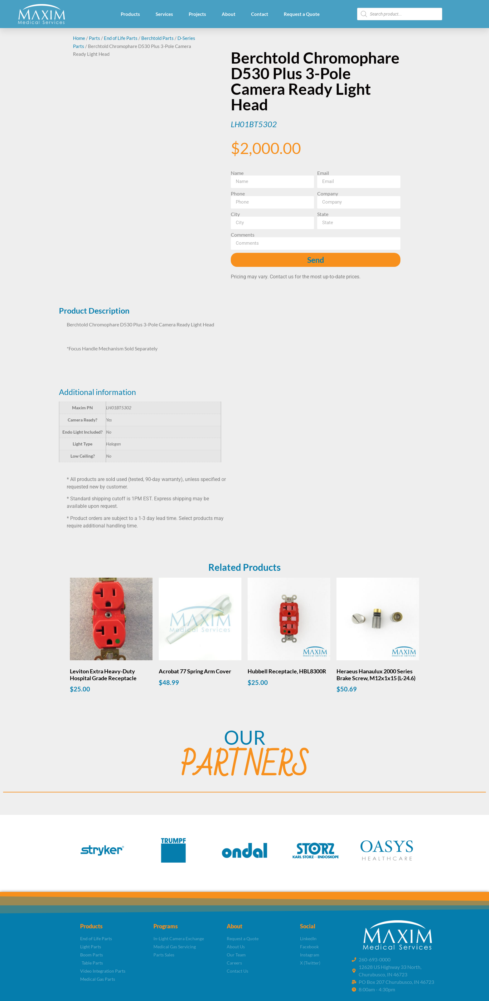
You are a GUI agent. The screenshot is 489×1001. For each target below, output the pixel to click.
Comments (242, 234)
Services (164, 14)
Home (79, 38)
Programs (165, 926)
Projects (197, 14)
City (235, 214)
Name (237, 173)
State (322, 214)
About (228, 14)
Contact (259, 14)
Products (130, 14)
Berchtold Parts (157, 38)
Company (327, 193)
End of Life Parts (121, 38)
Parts (94, 38)
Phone (238, 193)
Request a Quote (302, 14)
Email (323, 173)
